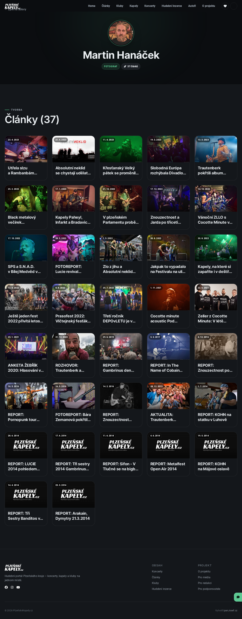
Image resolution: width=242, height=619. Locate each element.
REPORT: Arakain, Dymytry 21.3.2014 (72, 516)
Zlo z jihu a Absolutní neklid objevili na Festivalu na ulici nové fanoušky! (120, 276)
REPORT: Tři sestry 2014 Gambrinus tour (72, 469)
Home (91, 6)
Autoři (192, 6)
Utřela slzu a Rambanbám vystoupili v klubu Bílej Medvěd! (24, 175)
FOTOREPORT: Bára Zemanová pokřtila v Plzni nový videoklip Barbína (73, 422)
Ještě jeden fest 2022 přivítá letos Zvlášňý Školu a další (24, 323)
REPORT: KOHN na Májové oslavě (213, 466)
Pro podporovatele (209, 588)
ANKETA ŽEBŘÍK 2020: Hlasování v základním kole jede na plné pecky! (26, 373)
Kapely (134, 6)
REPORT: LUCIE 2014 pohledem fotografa (22, 469)
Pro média (204, 577)
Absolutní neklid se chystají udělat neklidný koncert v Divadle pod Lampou (72, 178)
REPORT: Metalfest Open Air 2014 (167, 466)
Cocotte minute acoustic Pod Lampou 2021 (164, 321)
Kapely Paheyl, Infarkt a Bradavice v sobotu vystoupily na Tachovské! (73, 225)
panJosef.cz (230, 610)
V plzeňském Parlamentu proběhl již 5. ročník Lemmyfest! (121, 225)
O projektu (208, 6)
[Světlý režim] (233, 6)
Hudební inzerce (172, 6)
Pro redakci (205, 583)
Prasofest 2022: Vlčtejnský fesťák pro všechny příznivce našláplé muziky (72, 326)
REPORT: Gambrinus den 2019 (117, 370)
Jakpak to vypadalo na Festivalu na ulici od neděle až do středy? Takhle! (168, 274)
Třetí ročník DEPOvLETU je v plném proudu (117, 321)
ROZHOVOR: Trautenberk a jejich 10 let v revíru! (68, 373)
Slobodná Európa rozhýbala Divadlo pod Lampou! (166, 173)
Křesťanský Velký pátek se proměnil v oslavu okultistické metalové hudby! (121, 175)
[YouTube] (18, 587)
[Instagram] (12, 587)
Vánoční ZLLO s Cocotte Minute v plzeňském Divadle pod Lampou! (215, 225)
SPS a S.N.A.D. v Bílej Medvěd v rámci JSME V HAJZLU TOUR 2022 (22, 276)
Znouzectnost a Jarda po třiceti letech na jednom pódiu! (166, 225)
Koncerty (149, 6)
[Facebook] (6, 587)
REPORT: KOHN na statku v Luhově (214, 417)
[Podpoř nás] (225, 6)
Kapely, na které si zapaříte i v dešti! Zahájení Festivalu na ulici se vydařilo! (215, 274)
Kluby (119, 6)
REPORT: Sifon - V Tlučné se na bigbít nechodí (120, 469)
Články (106, 6)
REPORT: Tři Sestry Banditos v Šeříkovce (24, 518)
